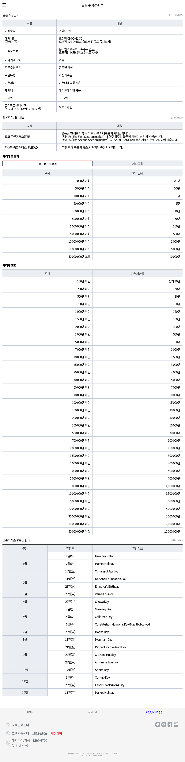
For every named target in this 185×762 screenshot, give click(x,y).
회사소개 (31, 712)
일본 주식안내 (91, 4)
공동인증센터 (20, 724)
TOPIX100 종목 (47, 163)
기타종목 (137, 163)
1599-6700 (39, 740)
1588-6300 (39, 733)
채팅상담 (56, 733)
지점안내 (92, 712)
